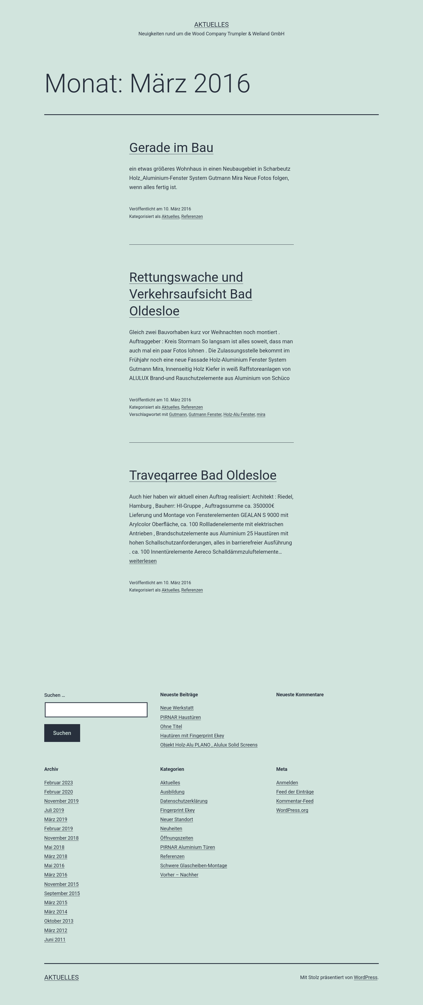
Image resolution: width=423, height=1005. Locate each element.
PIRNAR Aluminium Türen (187, 847)
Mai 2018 (54, 847)
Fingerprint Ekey (177, 810)
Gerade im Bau (171, 147)
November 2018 (61, 838)
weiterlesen (143, 561)
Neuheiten (171, 828)
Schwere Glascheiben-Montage (193, 865)
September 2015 (62, 893)
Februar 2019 (58, 828)
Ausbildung (172, 792)
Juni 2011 (55, 939)
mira (261, 414)
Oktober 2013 (58, 921)
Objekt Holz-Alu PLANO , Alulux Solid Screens (209, 745)
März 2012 (55, 930)
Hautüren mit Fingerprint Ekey (192, 735)
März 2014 (55, 912)
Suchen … (54, 695)
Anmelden (287, 782)
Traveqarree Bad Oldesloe (203, 475)
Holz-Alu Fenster (239, 414)
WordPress (365, 977)
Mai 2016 (54, 865)
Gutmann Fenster (205, 414)
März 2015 (55, 902)
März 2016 (55, 875)
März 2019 (55, 819)
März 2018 (55, 856)
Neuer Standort (176, 819)
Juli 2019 (54, 810)
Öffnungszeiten (176, 838)
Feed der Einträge (295, 792)
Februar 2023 (58, 782)
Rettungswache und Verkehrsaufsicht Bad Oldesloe (190, 294)
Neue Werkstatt (177, 708)
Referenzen (192, 216)
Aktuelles (211, 24)
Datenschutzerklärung (183, 801)
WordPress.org (292, 810)
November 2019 (61, 801)
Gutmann (178, 414)
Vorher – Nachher (179, 875)
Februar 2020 (58, 792)
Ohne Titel (171, 726)
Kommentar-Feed (294, 801)
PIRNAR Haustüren (180, 717)
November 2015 (61, 884)
